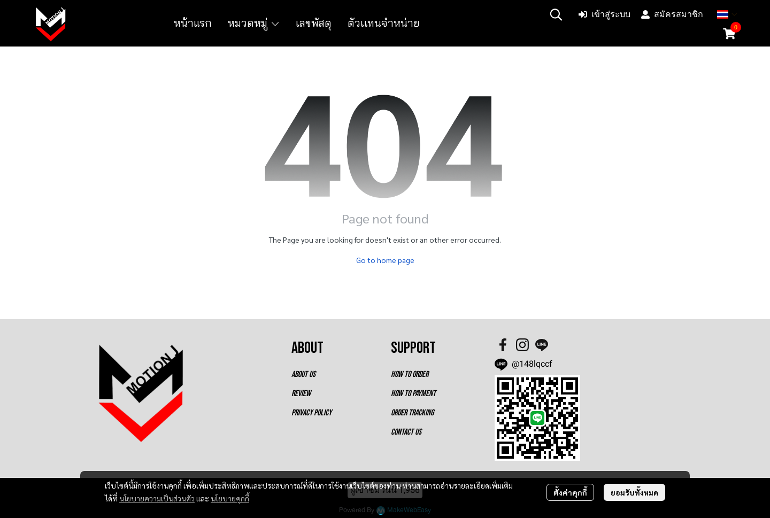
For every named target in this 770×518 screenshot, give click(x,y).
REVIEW (301, 394)
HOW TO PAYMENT (413, 394)
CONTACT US (406, 432)
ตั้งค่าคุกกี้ (570, 492)
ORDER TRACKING (412, 413)
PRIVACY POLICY (311, 413)
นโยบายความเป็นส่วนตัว (157, 498)
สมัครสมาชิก (672, 14)
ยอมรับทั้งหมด (634, 492)
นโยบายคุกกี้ (230, 498)
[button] (556, 14)
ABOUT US (303, 374)
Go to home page (385, 260)
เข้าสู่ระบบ (604, 14)
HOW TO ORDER (409, 374)
